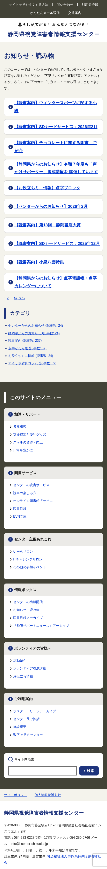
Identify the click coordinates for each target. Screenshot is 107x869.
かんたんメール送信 (45, 13)
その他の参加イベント (29, 567)
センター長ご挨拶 (26, 719)
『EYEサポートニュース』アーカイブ (41, 625)
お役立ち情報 (23, 676)
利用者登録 (90, 4)
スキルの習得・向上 (28, 442)
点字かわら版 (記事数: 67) (27, 348)
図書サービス (25, 473)
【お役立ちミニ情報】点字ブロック (47, 188)
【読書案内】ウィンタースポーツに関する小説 (55, 107)
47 (15, 298)
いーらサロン (23, 551)
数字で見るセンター (28, 735)
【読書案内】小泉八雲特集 (39, 262)
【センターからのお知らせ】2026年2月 (51, 206)
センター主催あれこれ (32, 539)
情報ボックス (25, 590)
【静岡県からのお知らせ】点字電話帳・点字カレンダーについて (55, 282)
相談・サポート (27, 414)
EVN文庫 (20, 516)
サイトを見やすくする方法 (28, 4)
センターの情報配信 (28, 602)
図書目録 (19, 508)
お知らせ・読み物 (26, 610)
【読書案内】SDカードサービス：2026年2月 (55, 126)
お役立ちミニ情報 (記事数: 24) (30, 356)
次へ (21, 298)
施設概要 (19, 727)
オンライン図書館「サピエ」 (34, 501)
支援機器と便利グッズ (29, 434)
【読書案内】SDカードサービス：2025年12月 (57, 243)
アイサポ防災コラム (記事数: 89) (32, 363)
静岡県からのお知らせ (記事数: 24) (34, 333)
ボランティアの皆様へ (32, 648)
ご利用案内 (23, 699)
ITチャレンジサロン (27, 559)
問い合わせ (65, 4)
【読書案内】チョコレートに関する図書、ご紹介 (55, 146)
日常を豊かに (23, 450)
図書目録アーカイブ (28, 618)
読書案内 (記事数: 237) (25, 340)
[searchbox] (42, 770)
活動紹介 (19, 660)
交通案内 (74, 13)
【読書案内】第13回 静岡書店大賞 (47, 225)
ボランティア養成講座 (29, 668)
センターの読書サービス (31, 485)
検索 (90, 771)
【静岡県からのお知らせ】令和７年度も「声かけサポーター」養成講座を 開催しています (56, 168)
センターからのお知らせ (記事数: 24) (35, 325)
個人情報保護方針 (48, 795)
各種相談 (19, 426)
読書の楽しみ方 (24, 493)
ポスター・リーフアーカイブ (34, 711)
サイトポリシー (15, 795)
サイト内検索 (24, 759)
